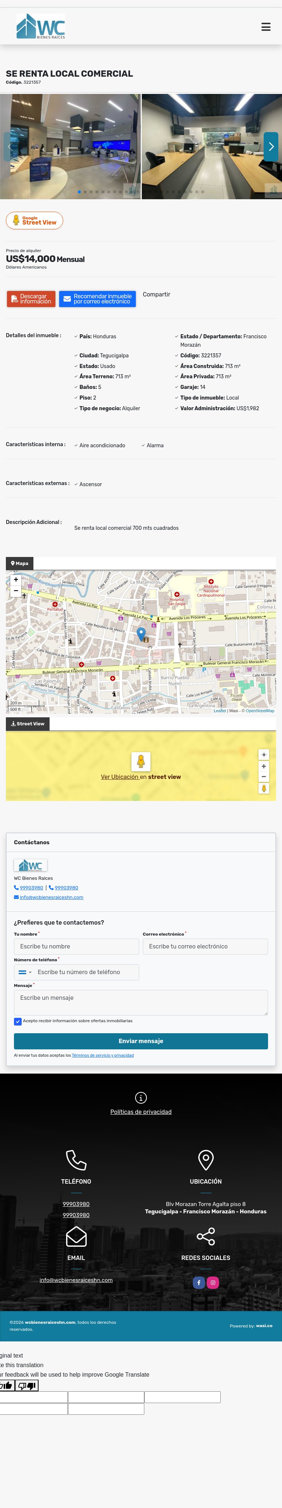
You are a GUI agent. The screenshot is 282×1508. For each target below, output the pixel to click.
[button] (79, 191)
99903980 (31, 887)
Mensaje (24, 985)
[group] (70, 146)
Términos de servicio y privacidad (103, 1055)
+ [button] (16, 580)
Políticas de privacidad (141, 1111)
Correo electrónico (165, 934)
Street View (35, 220)
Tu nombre (27, 934)
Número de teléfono (36, 960)
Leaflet (220, 711)
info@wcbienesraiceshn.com (51, 897)
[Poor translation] (27, 1385)
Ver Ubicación (120, 776)
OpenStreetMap (260, 711)
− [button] (16, 591)
